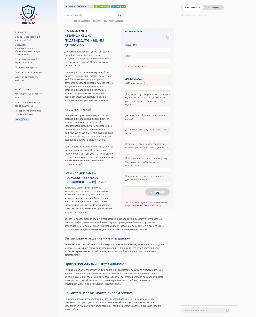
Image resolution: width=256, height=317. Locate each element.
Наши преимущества (113, 21)
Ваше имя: (131, 44)
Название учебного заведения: (147, 145)
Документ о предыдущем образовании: (147, 99)
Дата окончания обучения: (147, 131)
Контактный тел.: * (135, 66)
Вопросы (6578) (192, 7)
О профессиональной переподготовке (26, 61)
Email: (128, 55)
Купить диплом (20, 31)
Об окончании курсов (26, 67)
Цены (77, 21)
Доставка (85, 21)
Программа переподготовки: (146, 162)
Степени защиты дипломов (29, 71)
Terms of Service (151, 205)
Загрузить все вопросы (195, 15)
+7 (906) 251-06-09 (76, 6)
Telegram (118, 6)
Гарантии (96, 21)
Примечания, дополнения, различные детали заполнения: (146, 177)
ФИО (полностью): (135, 83)
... (91, 6)
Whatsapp (102, 6)
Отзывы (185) (213, 7)
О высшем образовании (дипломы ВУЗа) (27, 38)
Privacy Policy (136, 205)
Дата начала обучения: (145, 117)
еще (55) (22, 119)
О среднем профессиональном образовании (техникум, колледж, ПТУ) (27, 49)
